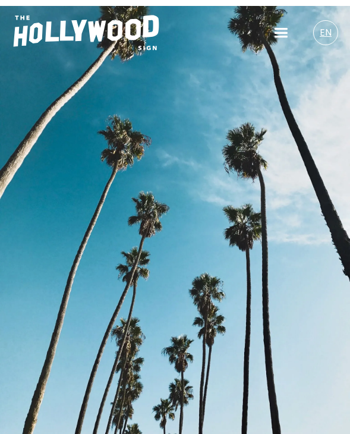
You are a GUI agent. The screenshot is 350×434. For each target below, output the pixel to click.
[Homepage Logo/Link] (86, 32)
